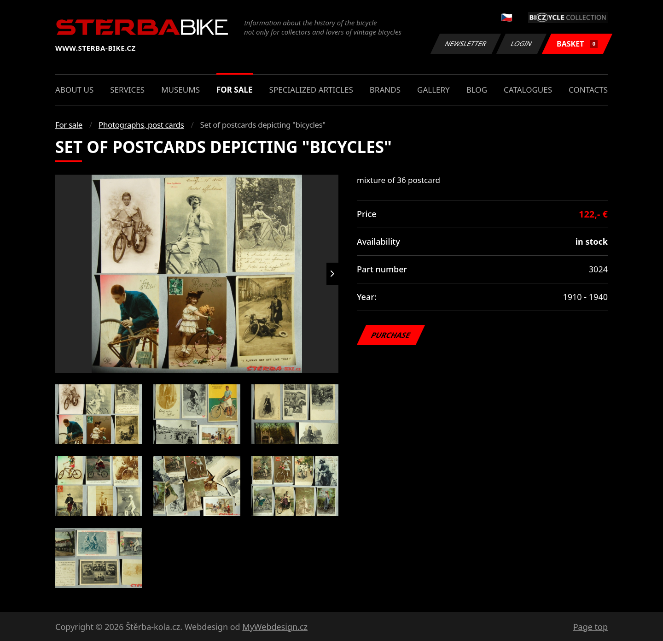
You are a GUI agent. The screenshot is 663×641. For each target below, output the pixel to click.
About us (74, 89)
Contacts (588, 89)
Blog (476, 89)
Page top (590, 626)
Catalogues (528, 89)
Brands (385, 89)
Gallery (433, 89)
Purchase (391, 335)
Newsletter (465, 43)
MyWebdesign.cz (275, 626)
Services (127, 89)
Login (521, 43)
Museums (180, 89)
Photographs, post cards (141, 124)
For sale (234, 89)
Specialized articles (311, 89)
